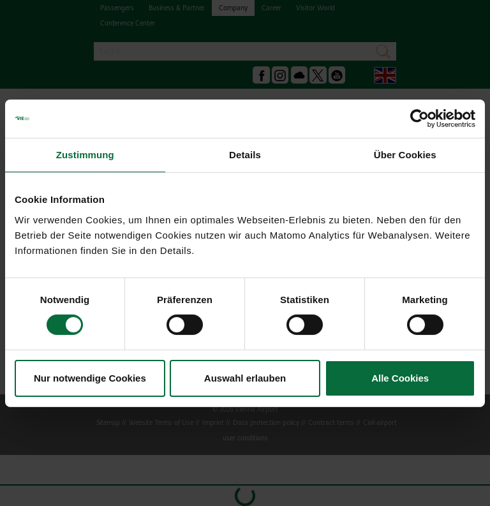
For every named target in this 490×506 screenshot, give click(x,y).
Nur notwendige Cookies (90, 378)
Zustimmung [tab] (85, 154)
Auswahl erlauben (245, 378)
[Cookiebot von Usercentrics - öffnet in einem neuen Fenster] (419, 118)
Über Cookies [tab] (405, 154)
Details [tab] (245, 154)
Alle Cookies (400, 378)
